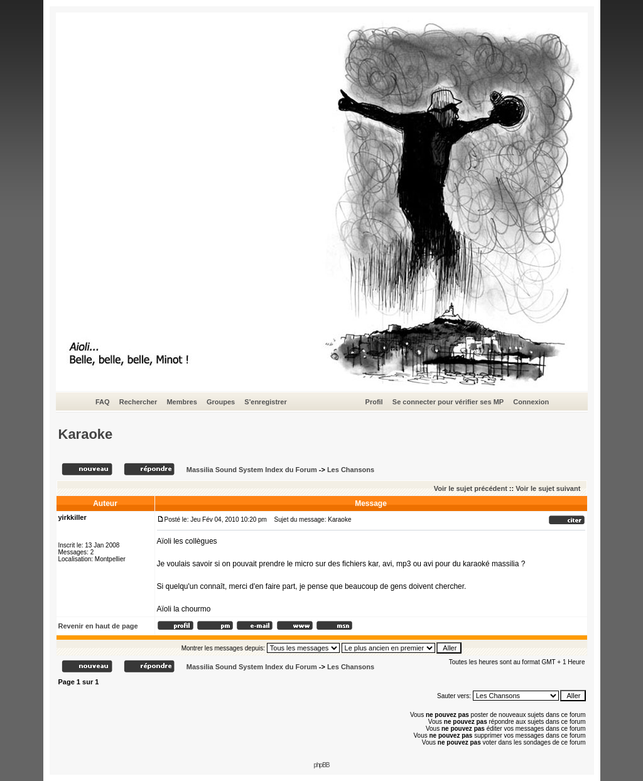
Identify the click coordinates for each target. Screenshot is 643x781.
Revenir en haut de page (98, 626)
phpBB (321, 765)
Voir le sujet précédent (470, 488)
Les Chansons (350, 469)
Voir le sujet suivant (548, 488)
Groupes (221, 402)
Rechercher (138, 402)
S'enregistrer (265, 402)
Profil (374, 402)
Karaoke (85, 434)
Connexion (531, 402)
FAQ (102, 402)
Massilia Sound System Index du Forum (251, 469)
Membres (181, 402)
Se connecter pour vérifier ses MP (448, 402)
